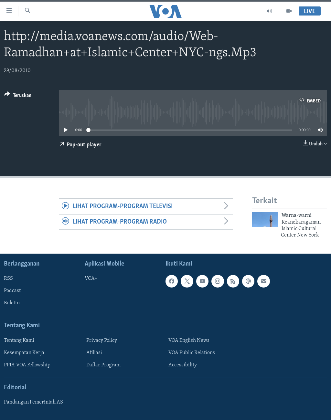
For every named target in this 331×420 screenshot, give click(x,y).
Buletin (12, 303)
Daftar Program (103, 365)
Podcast (12, 290)
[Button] (17, 96)
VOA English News (188, 340)
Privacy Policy (101, 340)
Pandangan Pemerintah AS (33, 402)
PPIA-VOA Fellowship (27, 365)
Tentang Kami (19, 340)
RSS (8, 278)
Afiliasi (94, 352)
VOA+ (91, 278)
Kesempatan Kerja (24, 352)
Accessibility (182, 365)
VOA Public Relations (191, 352)
